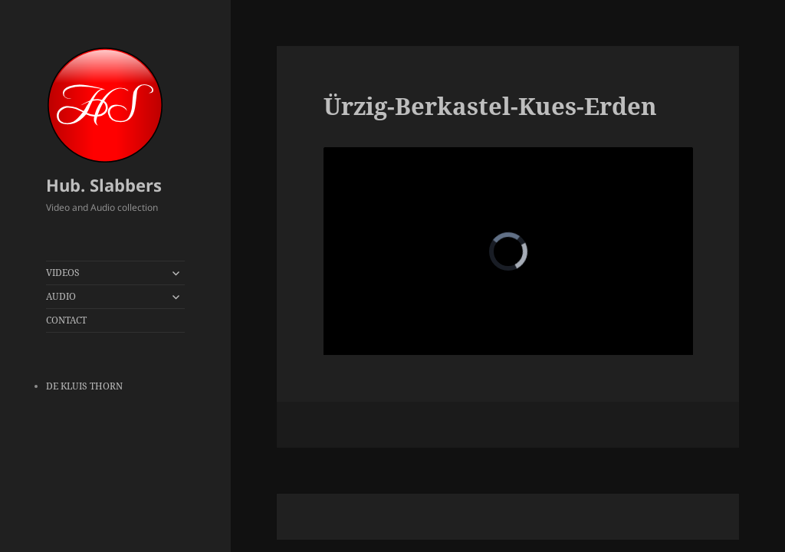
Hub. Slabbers (104, 184)
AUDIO (61, 296)
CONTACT (66, 320)
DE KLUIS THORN (84, 386)
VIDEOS (63, 272)
